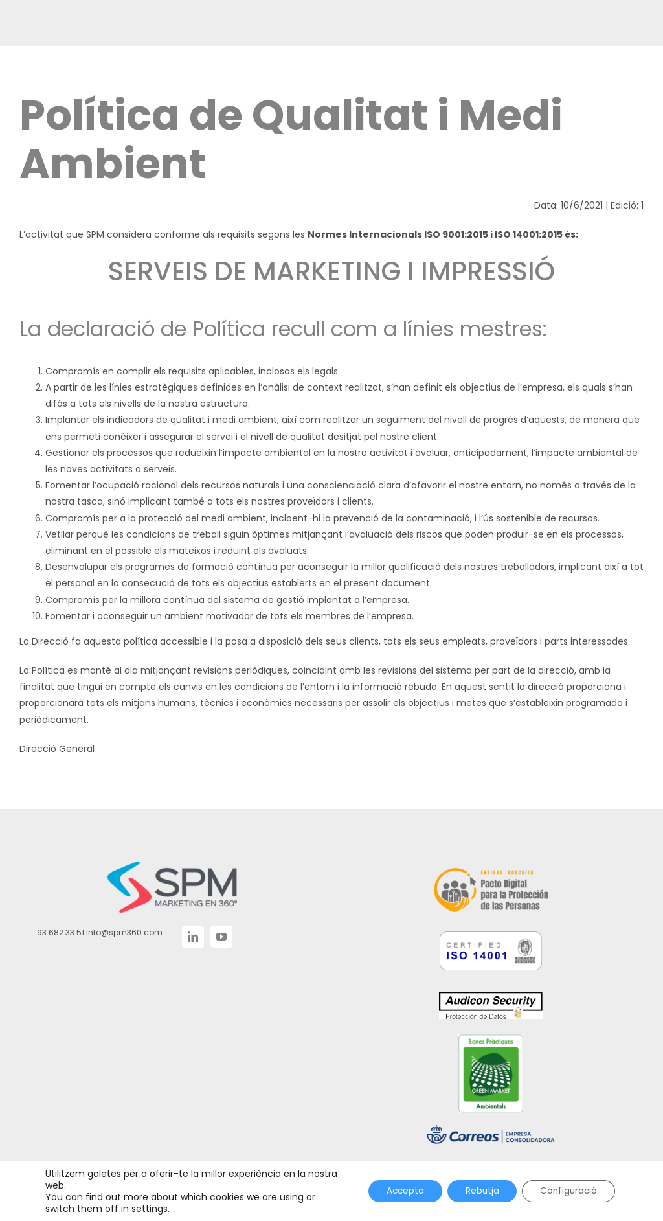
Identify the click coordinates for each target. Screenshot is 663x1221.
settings (149, 1209)
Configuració (566, 1191)
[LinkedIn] (193, 937)
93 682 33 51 (60, 932)
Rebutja (475, 1191)
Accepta (395, 1191)
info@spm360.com (124, 932)
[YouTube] (221, 937)
